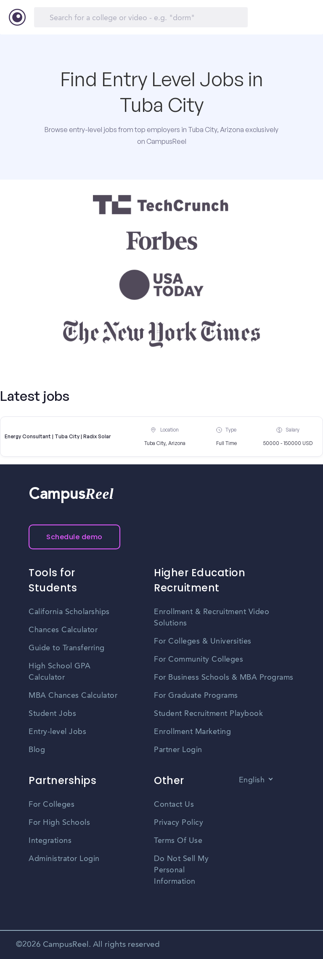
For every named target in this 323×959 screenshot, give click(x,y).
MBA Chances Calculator (73, 695)
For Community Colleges (198, 659)
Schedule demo (74, 537)
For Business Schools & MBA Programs (224, 677)
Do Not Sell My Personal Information (181, 870)
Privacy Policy (178, 823)
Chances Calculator (63, 630)
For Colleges (51, 804)
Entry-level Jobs (57, 732)
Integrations (50, 841)
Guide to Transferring (67, 648)
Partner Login (178, 750)
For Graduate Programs (196, 695)
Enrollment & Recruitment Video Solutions (211, 617)
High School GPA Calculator (60, 671)
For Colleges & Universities (203, 641)
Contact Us (174, 804)
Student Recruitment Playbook (208, 714)
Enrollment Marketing (192, 732)
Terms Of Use (178, 841)
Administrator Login (64, 859)
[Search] (141, 17)
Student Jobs (52, 714)
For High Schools (59, 823)
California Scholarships (69, 612)
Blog (37, 750)
